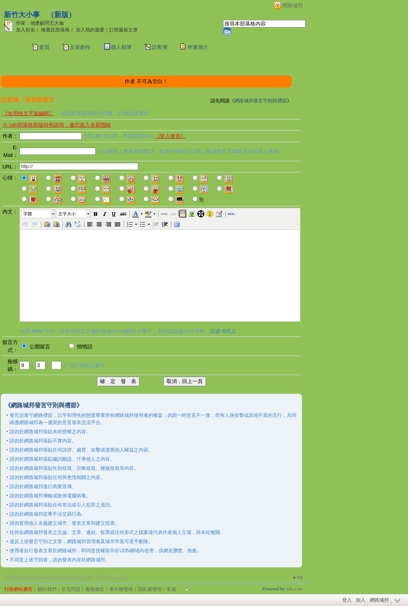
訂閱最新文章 (123, 30)
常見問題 (70, 589)
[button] (38, 213)
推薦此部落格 (55, 30)
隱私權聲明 (150, 589)
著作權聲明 (121, 589)
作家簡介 (198, 47)
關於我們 (47, 589)
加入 (360, 600)
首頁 (44, 47)
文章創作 (80, 47)
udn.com (294, 589)
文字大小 (67, 213)
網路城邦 (292, 5)
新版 (61, 15)
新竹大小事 (22, 15)
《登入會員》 (170, 136)
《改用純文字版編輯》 (28, 113)
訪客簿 (159, 47)
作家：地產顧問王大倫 (40, 23)
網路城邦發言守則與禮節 (260, 101)
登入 (347, 600)
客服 (171, 589)
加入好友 (25, 30)
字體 (27, 213)
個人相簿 (121, 47)
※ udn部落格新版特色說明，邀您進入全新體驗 (56, 125)
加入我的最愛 (90, 30)
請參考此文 (223, 331)
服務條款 (94, 589)
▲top (297, 577)
